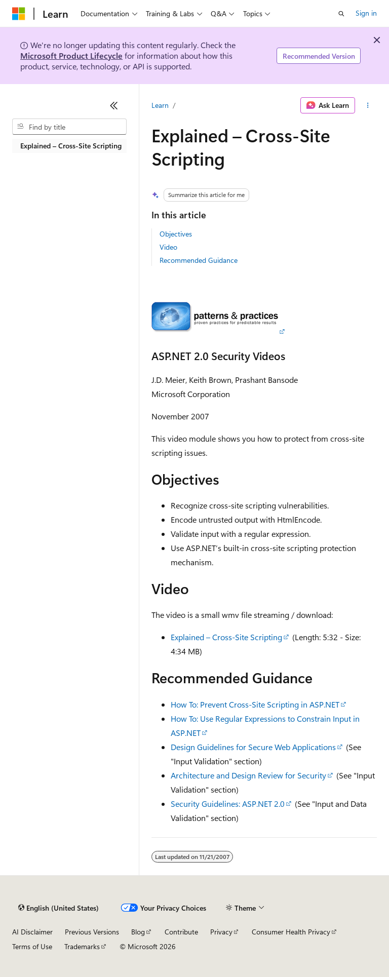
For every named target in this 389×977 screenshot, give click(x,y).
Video (168, 247)
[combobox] (69, 127)
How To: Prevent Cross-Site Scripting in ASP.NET (255, 704)
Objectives (176, 234)
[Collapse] (114, 105)
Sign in (366, 13)
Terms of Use (32, 946)
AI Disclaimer (32, 931)
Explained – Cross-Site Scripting (226, 637)
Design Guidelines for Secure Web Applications (253, 746)
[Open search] (341, 14)
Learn (160, 105)
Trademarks (82, 946)
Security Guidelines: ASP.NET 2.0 (228, 803)
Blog (138, 931)
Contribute (181, 931)
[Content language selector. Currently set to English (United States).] (58, 908)
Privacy (221, 931)
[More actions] (368, 105)
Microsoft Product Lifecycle (71, 55)
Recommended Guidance (199, 260)
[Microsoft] (18, 13)
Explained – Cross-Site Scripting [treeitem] (71, 145)
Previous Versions (92, 931)
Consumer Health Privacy (291, 931)
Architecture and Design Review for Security (248, 775)
